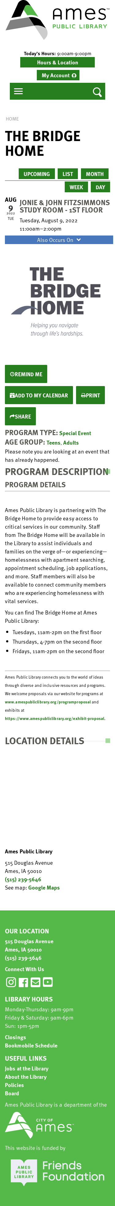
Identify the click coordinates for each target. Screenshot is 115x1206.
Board (12, 1093)
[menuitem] (58, 75)
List (68, 174)
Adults (71, 442)
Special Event (75, 433)
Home (12, 118)
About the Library (26, 1076)
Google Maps (44, 887)
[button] (57, 53)
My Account (56, 75)
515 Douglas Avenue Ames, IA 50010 (29, 945)
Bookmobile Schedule (31, 1045)
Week (76, 187)
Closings (15, 1037)
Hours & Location (57, 62)
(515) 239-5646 (23, 879)
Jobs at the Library (26, 1068)
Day (100, 187)
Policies (14, 1085)
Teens (53, 442)
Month (95, 174)
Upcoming (37, 174)
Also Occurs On (59, 239)
